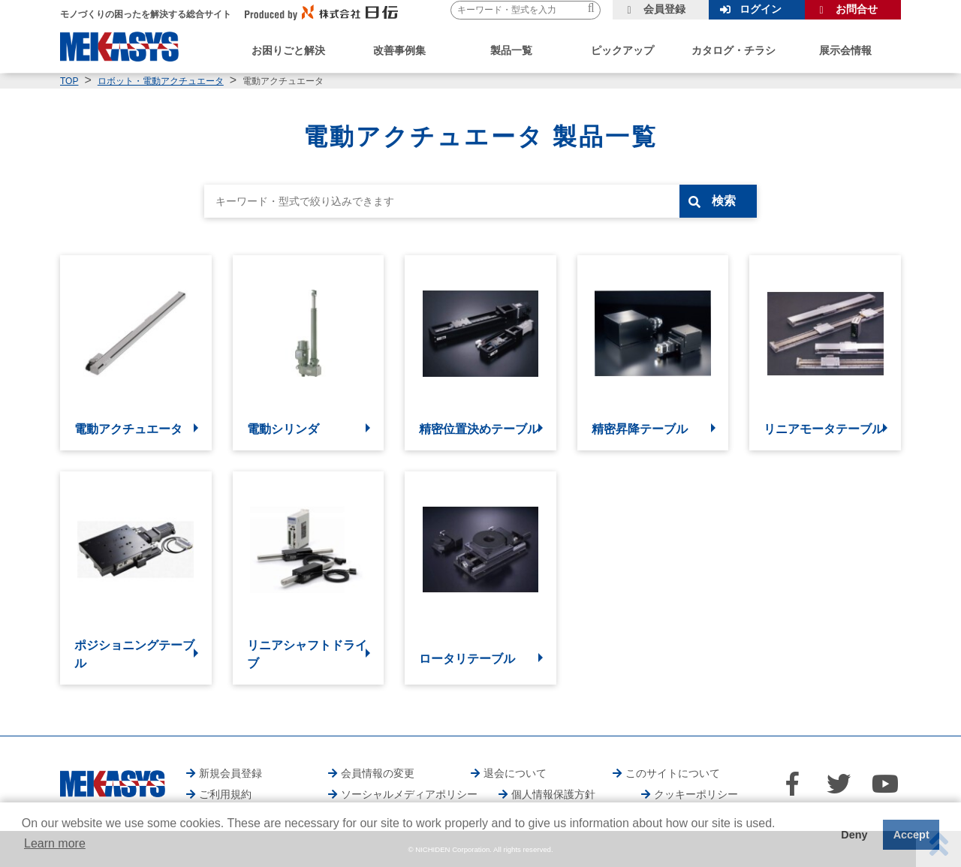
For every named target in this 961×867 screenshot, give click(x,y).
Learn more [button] (55, 843)
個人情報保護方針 (553, 794)
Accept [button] (911, 835)
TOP (69, 81)
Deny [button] (854, 835)
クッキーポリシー (696, 794)
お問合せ (857, 9)
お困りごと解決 (288, 50)
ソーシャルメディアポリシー (409, 794)
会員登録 (664, 9)
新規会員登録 (230, 773)
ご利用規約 (225, 794)
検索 (726, 200)
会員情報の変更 (377, 773)
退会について (515, 773)
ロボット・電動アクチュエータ (161, 81)
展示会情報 (845, 50)
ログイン (761, 9)
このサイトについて (672, 773)
